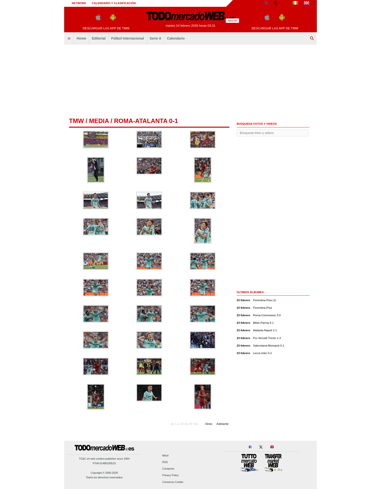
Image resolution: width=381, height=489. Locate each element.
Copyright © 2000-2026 (104, 472)
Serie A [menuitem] (155, 38)
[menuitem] (69, 38)
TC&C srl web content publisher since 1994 (104, 458)
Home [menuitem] (81, 38)
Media (99, 120)
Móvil (165, 455)
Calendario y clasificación (114, 3)
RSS (165, 462)
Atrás (208, 424)
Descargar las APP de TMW (106, 28)
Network (79, 3)
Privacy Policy (170, 475)
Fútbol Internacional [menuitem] (127, 38)
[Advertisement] (190, 81)
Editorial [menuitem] (98, 38)
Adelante (222, 424)
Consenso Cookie (172, 482)
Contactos (168, 468)
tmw (76, 120)
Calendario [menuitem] (176, 38)
